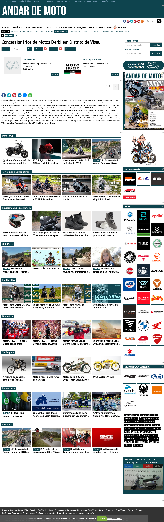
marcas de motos (46, 31)
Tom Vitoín (42, 510)
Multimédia (8, 280)
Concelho (70, 49)
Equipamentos (63, 27)
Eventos (7, 27)
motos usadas (32, 31)
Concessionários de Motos (137, 425)
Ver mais (55, 74)
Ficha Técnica (121, 510)
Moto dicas (8, 388)
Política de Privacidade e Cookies (15, 513)
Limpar (5, 49)
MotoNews (8, 135)
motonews (87, 31)
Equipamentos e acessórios (16, 207)
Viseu (53, 49)
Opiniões (7, 244)
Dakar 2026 (29, 27)
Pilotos (127, 445)
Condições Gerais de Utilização (42, 513)
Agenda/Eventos (149, 415)
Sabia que (8, 352)
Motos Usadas (131, 415)
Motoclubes (105, 27)
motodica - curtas (123, 31)
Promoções (79, 27)
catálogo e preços (18, 31)
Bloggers (154, 441)
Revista (122, 27)
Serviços (92, 27)
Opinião (41, 27)
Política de (114, 518)
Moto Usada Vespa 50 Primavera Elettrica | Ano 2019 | (143, 474)
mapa (17, 35)
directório (9, 35)
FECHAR (101, 518)
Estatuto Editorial (135, 510)
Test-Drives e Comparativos (16, 171)
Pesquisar (156, 45)
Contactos (110, 510)
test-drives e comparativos (103, 31)
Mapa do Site (90, 513)
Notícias (18, 27)
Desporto (7, 316)
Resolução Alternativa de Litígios (70, 513)
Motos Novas (131, 418)
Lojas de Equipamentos (143, 431)
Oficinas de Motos (142, 428)
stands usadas (75, 31)
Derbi (38, 49)
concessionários (61, 31)
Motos (51, 27)
